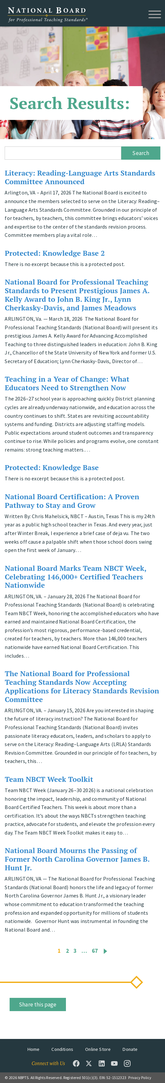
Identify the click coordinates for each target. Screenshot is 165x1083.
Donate (130, 1049)
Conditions (62, 1049)
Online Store (98, 1049)
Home (34, 1049)
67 (95, 950)
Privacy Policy (139, 1077)
